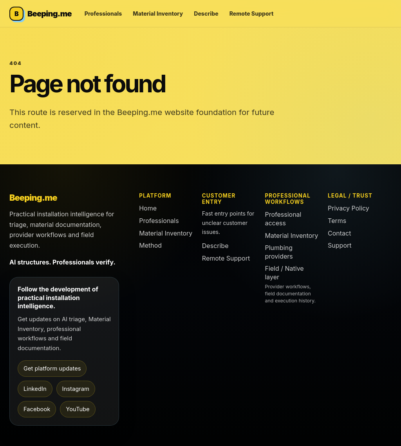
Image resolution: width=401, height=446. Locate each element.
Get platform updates (52, 368)
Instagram (75, 388)
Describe (206, 13)
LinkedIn (35, 388)
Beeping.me (33, 197)
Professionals (103, 13)
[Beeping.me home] (40, 14)
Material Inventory (158, 13)
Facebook (36, 409)
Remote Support (251, 13)
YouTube (77, 409)
